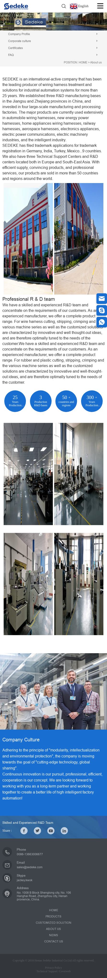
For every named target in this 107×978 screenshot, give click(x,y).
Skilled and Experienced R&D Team (27, 823)
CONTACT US (53, 941)
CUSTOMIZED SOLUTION (53, 922)
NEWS (53, 935)
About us (96, 62)
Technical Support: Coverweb (53, 971)
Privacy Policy (53, 967)
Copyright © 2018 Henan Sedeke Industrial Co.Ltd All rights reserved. (53, 960)
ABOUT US (53, 929)
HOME (83, 62)
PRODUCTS (53, 916)
